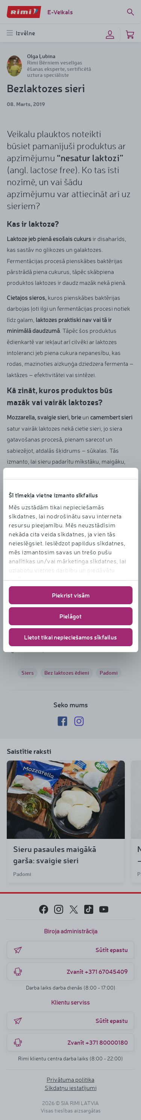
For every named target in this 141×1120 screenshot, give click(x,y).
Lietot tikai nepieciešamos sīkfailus (70, 637)
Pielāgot (70, 616)
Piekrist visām (70, 595)
